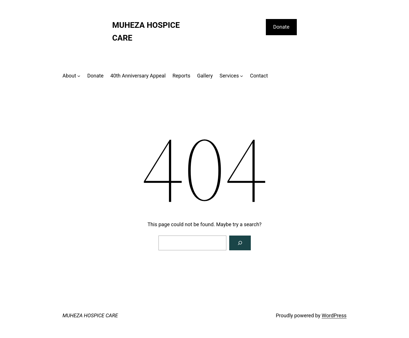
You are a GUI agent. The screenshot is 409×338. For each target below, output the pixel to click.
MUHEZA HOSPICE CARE (90, 315)
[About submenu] (78, 75)
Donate (281, 27)
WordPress (334, 315)
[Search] (240, 243)
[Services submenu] (241, 75)
